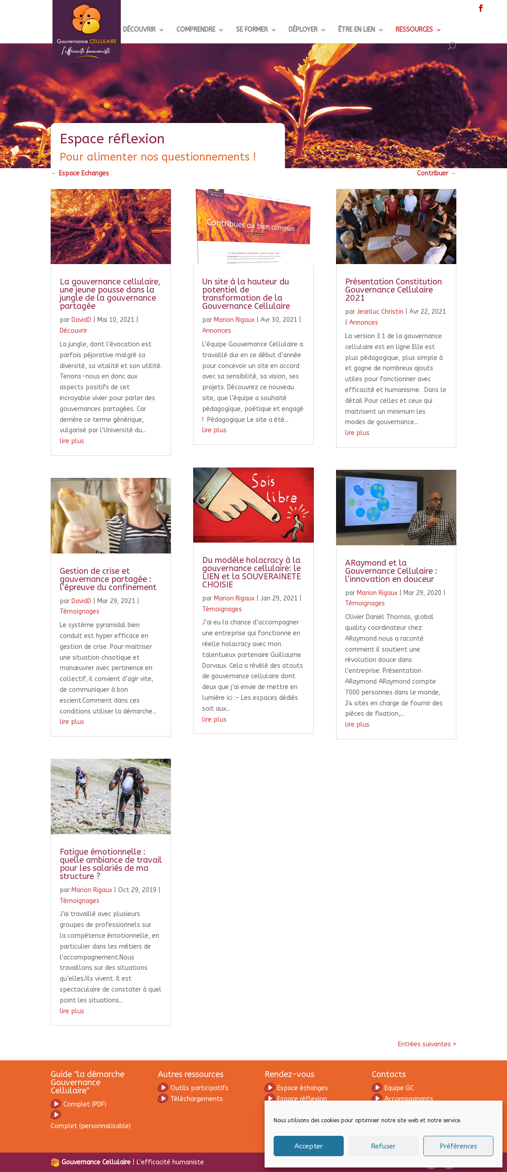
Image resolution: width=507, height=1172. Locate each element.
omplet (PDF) (84, 1104)
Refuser (383, 1146)
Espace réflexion (296, 1099)
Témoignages (80, 611)
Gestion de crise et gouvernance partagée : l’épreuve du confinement (108, 579)
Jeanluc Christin (380, 312)
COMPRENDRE (195, 30)
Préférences (458, 1146)
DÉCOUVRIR (139, 30)
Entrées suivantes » (427, 1044)
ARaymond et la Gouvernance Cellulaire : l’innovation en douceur (391, 571)
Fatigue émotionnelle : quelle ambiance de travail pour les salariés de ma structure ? (111, 864)
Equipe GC (399, 1088)
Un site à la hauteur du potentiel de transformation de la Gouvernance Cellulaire (246, 294)
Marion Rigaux (91, 890)
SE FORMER (252, 30)
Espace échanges (296, 1088)
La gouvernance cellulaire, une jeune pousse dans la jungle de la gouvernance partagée (110, 294)
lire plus (72, 441)
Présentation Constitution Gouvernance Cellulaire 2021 (393, 290)
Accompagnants (402, 1099)
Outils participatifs (193, 1088)
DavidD (81, 320)
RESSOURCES (414, 30)
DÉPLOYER (303, 30)
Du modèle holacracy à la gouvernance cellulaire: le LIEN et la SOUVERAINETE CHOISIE (251, 572)
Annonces (216, 331)
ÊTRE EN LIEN (356, 30)
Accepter (308, 1146)
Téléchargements (190, 1099)
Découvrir (73, 331)
